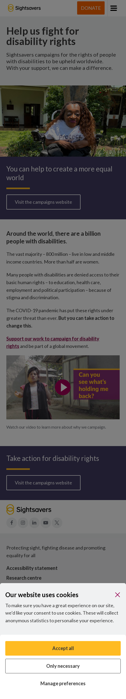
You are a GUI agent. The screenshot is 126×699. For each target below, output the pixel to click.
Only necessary (63, 666)
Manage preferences (63, 683)
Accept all (63, 648)
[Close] (117, 595)
